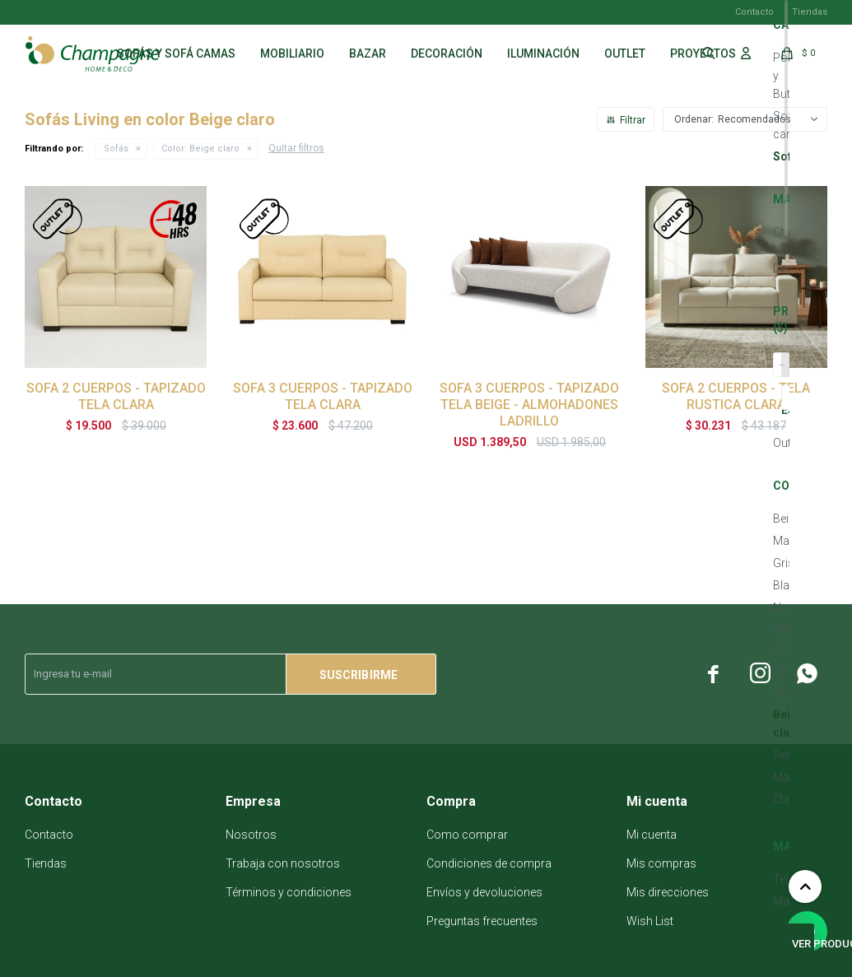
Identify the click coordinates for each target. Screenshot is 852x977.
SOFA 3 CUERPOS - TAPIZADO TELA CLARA (322, 396)
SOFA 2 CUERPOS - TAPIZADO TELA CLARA (116, 396)
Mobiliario (292, 53)
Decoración (446, 53)
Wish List (649, 921)
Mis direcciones (667, 892)
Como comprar (467, 834)
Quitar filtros (296, 148)
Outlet (624, 53)
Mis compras (661, 863)
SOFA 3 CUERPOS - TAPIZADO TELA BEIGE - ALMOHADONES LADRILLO (529, 404)
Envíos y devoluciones (484, 892)
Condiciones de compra (489, 863)
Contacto (754, 12)
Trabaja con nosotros (283, 863)
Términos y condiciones (289, 892)
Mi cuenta (651, 834)
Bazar (367, 53)
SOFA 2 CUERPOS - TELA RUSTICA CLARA (736, 396)
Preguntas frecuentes (482, 921)
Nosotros (251, 834)
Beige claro (200, 148)
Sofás (116, 148)
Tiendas (809, 12)
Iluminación (543, 53)
